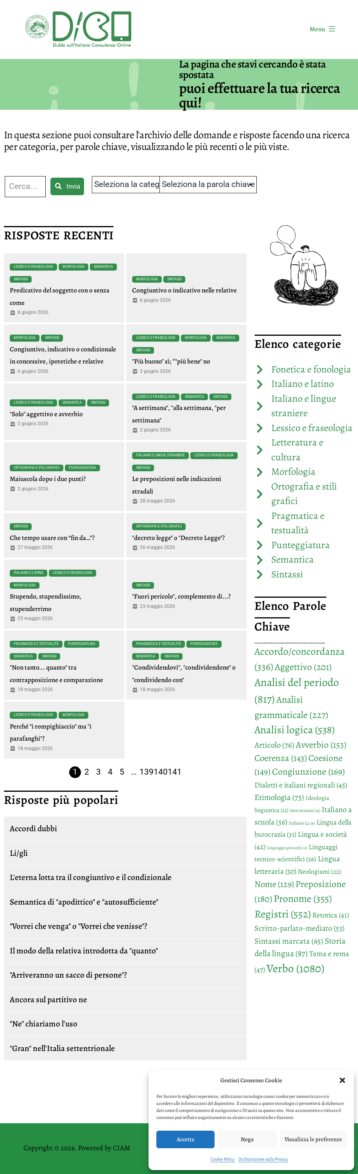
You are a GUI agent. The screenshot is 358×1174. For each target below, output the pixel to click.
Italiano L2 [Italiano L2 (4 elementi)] (302, 823)
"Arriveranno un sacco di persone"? (68, 974)
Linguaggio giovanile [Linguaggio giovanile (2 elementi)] (287, 848)
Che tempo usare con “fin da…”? (52, 537)
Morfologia (73, 267)
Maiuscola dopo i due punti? (48, 478)
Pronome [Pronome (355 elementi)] (303, 898)
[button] (342, 1080)
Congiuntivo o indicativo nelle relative (184, 290)
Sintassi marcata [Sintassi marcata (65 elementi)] (288, 940)
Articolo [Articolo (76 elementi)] (274, 744)
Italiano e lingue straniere (160, 455)
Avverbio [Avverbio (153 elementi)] (321, 744)
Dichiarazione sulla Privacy (263, 1159)
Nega (247, 1139)
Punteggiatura (82, 468)
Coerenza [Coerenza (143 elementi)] (280, 758)
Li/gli (19, 853)
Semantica (103, 267)
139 (147, 772)
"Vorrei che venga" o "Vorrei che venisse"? (78, 926)
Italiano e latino (28, 573)
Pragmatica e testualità (36, 644)
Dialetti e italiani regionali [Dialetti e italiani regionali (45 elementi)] (300, 785)
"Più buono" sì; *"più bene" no (171, 361)
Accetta (185, 1139)
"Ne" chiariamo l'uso (43, 1023)
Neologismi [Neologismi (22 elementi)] (319, 871)
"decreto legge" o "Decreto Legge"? (178, 537)
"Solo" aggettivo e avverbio (46, 414)
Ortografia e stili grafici (36, 468)
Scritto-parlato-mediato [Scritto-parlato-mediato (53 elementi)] (299, 928)
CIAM (121, 1148)
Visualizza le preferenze (313, 1139)
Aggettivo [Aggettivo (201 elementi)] (303, 667)
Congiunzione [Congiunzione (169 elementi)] (308, 771)
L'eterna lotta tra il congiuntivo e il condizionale (91, 877)
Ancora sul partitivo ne (48, 999)
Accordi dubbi (33, 828)
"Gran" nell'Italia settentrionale (62, 1048)
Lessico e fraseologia (33, 267)
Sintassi (21, 279)
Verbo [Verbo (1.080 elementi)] (295, 968)
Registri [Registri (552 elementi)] (282, 914)
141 (175, 772)
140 (161, 772)
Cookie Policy (222, 1159)
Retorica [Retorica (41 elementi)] (330, 915)
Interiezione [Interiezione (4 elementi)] (305, 810)
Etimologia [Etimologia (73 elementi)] (279, 797)
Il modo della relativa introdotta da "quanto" (84, 950)
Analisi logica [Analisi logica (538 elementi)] (294, 729)
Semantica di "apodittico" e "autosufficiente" (84, 901)
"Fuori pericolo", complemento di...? (181, 596)
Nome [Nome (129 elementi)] (274, 884)
